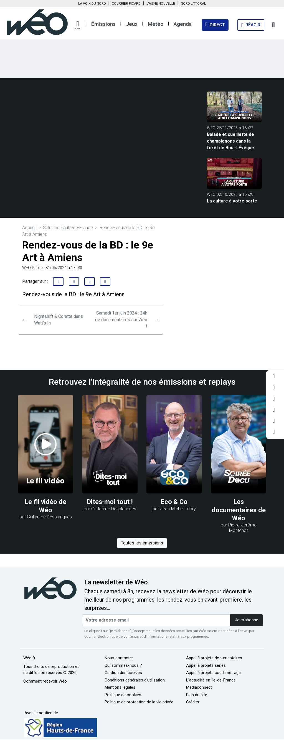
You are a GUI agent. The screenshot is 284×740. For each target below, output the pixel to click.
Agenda (183, 24)
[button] (77, 25)
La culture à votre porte (232, 201)
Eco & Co (174, 502)
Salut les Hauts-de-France (68, 227)
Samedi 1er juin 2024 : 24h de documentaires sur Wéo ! (121, 319)
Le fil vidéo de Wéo (45, 506)
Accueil (29, 227)
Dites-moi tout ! (110, 502)
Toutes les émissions (142, 543)
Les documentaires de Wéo (239, 510)
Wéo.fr (29, 657)
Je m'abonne (246, 620)
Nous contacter (119, 657)
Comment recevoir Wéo (45, 681)
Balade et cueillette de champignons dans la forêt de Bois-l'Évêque (230, 141)
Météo (155, 24)
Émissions (103, 24)
